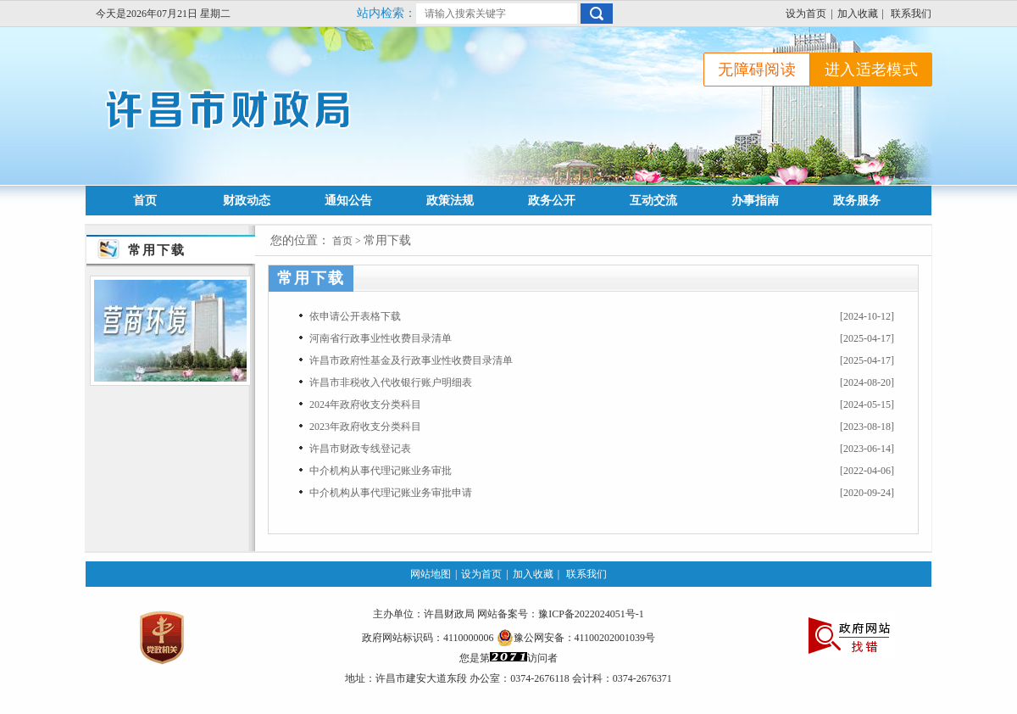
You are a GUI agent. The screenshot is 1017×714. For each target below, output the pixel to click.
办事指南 (755, 200)
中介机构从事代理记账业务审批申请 (390, 493)
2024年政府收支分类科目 (365, 404)
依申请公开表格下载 (355, 316)
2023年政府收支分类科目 (365, 426)
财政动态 (246, 200)
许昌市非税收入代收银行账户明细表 (390, 382)
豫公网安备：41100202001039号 (576, 638)
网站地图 (430, 574)
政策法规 (450, 200)
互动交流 (653, 200)
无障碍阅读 (757, 69)
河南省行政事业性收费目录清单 (380, 338)
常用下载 (387, 240)
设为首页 (806, 14)
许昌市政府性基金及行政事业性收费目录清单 (411, 360)
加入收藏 (857, 14)
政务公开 (551, 200)
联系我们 (911, 14)
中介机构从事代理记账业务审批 (380, 471)
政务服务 (857, 200)
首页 (145, 200)
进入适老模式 (871, 69)
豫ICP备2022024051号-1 (591, 614)
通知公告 (348, 200)
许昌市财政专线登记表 (360, 449)
